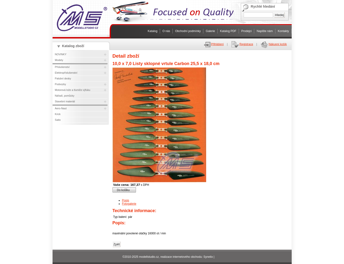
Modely (59, 60)
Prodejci (246, 31)
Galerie (210, 31)
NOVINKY (61, 54)
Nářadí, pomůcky (65, 95)
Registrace (242, 44)
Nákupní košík (273, 44)
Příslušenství (62, 67)
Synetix (208, 256)
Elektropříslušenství (66, 72)
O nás (166, 31)
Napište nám (265, 31)
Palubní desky (63, 78)
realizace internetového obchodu (181, 256)
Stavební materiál (65, 101)
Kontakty (283, 31)
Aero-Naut (61, 108)
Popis (125, 200)
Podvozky (60, 84)
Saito (58, 119)
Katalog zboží (73, 46)
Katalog (152, 31)
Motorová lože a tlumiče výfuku (72, 89)
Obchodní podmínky (188, 31)
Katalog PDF (228, 31)
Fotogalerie (129, 203)
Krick (58, 114)
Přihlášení (214, 44)
